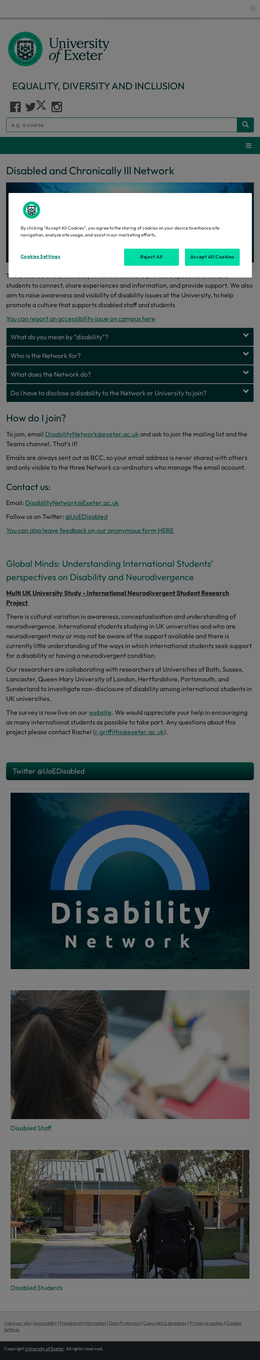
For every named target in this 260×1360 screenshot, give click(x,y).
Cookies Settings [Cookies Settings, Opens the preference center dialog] (40, 256)
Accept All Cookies (212, 257)
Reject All (151, 257)
